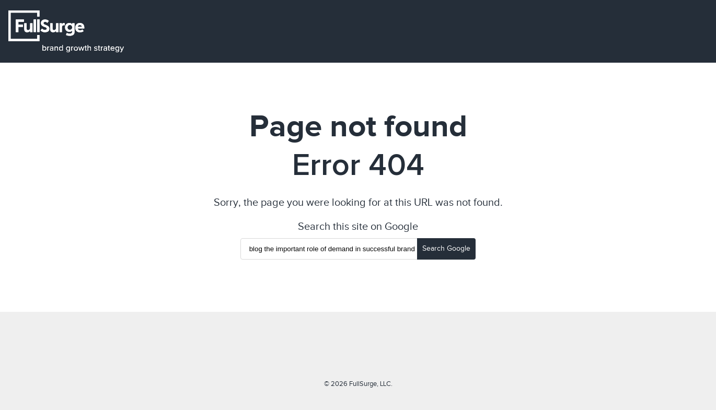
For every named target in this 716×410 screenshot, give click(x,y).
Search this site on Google (358, 226)
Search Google (446, 248)
